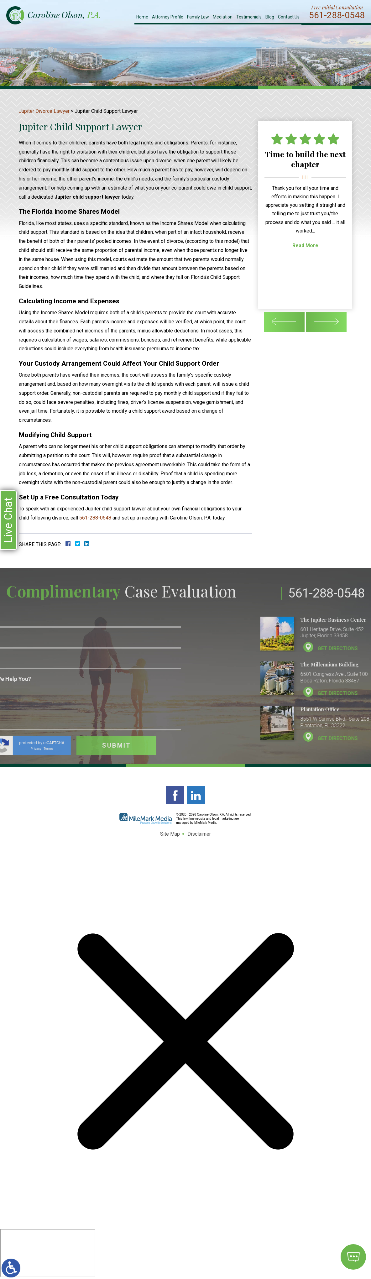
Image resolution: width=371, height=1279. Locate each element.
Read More (305, 245)
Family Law (198, 16)
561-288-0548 (337, 15)
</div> (47, 1253)
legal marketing (222, 818)
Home (142, 16)
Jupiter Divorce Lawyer (44, 111)
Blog (269, 16)
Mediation (223, 16)
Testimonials (249, 16)
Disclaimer (199, 834)
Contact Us (289, 16)
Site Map (170, 834)
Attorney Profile (167, 16)
